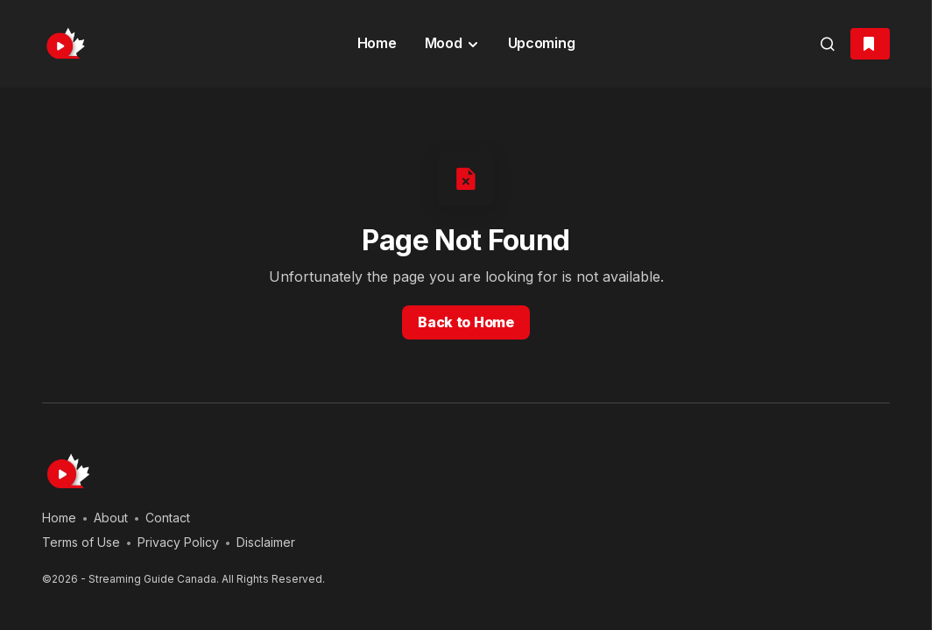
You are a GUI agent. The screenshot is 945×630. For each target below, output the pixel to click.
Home (59, 517)
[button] (827, 44)
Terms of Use (81, 542)
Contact (167, 517)
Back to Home (465, 322)
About (111, 517)
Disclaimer (265, 542)
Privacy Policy (178, 542)
